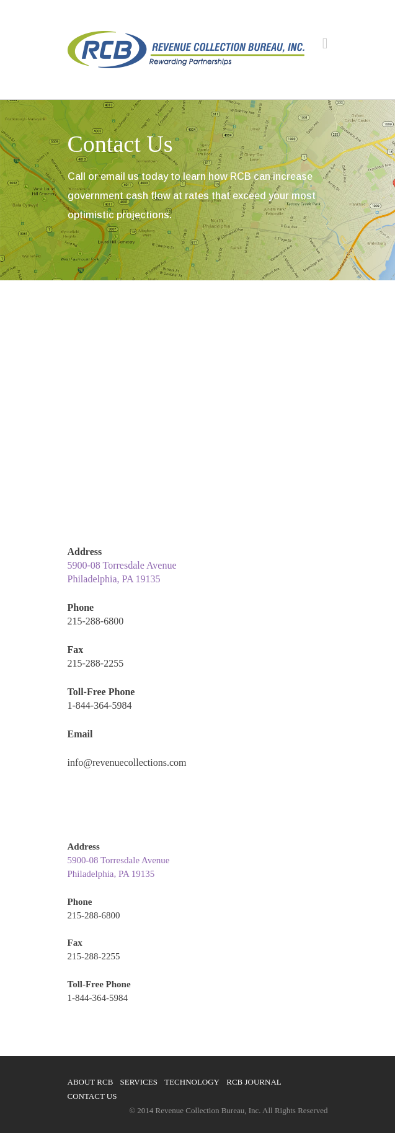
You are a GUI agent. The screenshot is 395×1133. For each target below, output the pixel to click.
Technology (192, 1081)
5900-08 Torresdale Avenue (122, 565)
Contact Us (92, 1096)
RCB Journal (254, 1081)
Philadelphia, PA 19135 (114, 579)
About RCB (90, 1081)
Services (139, 1081)
